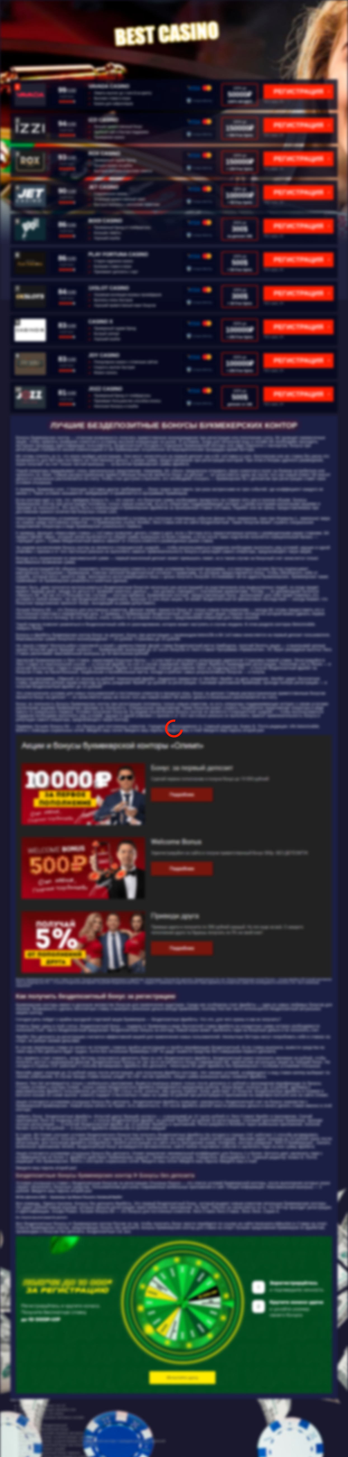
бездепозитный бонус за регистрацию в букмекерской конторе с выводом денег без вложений (92, 1441)
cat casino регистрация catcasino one (47, 1410)
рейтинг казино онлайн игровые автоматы (51, 1433)
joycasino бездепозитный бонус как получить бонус (58, 1445)
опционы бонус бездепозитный (43, 1425)
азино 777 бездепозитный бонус (44, 1429)
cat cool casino (30, 1421)
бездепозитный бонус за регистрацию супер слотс (58, 1437)
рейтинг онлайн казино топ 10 (42, 1406)
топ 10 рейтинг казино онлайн (42, 1449)
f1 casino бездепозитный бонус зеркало (49, 1453)
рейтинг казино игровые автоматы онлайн (51, 1417)
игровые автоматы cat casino (41, 1414)
